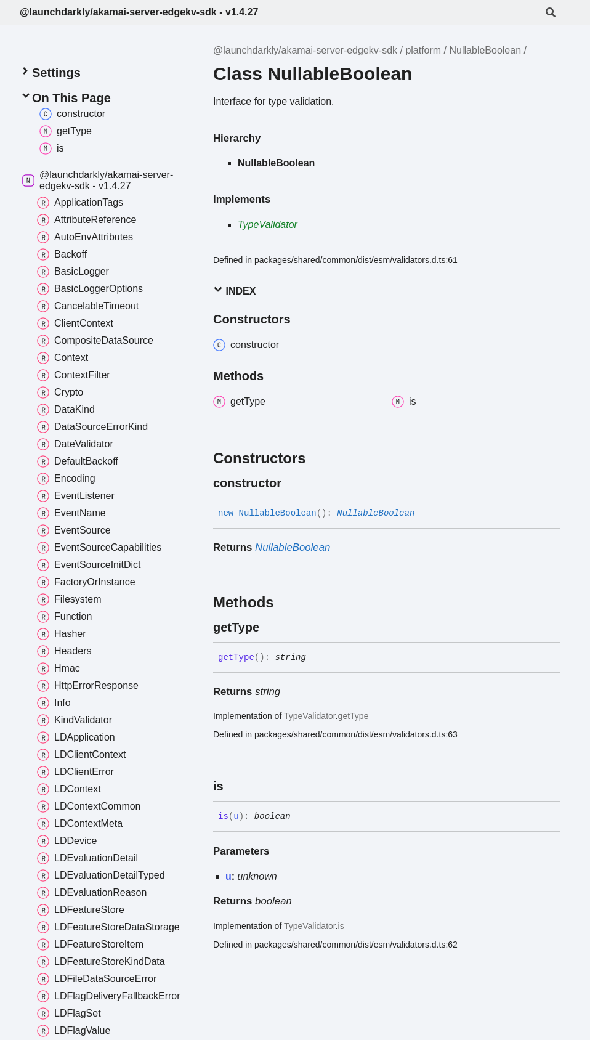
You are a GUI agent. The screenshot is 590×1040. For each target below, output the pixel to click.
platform (423, 50)
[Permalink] (292, 483)
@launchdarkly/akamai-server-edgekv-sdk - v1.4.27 (139, 12)
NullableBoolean (486, 50)
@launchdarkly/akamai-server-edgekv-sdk (305, 50)
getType (353, 716)
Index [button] (234, 290)
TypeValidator (267, 224)
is (341, 926)
